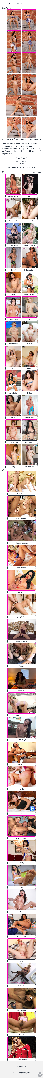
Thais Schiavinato (21, 543)
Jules (29, 196)
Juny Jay (21, 887)
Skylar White (13, 418)
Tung (13, 467)
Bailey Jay (21, 691)
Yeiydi (21, 1035)
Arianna (29, 221)
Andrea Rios (29, 418)
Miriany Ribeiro (13, 196)
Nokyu (29, 393)
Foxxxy (21, 863)
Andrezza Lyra (22, 740)
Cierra (13, 270)
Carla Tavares (21, 494)
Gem (21, 912)
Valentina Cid (13, 221)
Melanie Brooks (21, 715)
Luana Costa (13, 319)
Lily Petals (29, 344)
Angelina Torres (21, 641)
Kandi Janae (21, 936)
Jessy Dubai (21, 617)
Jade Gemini (29, 442)
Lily (29, 319)
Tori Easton (13, 344)
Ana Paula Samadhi (21, 518)
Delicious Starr (29, 270)
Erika (12, 139)
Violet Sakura (29, 467)
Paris (21, 961)
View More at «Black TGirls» (21, 167)
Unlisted (21, 666)
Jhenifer (21, 789)
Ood (21, 814)
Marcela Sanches (30, 245)
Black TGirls (6, 8)
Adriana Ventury (21, 838)
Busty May (21, 764)
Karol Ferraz (21, 568)
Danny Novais (13, 245)
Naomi (13, 294)
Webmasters (21, 1066)
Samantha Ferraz (21, 1059)
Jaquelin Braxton (30, 295)
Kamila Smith (21, 1010)
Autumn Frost (13, 442)
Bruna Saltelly (13, 393)
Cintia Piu (21, 986)
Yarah (13, 368)
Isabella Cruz (21, 592)
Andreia (29, 368)
